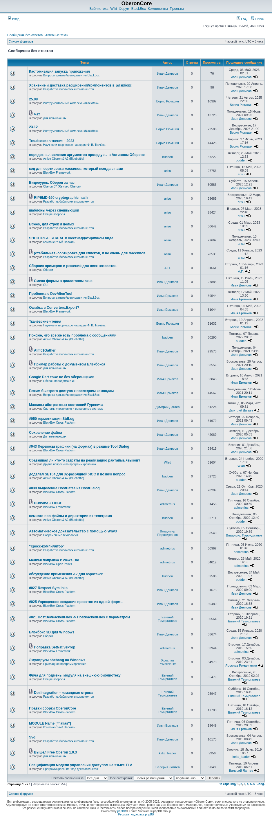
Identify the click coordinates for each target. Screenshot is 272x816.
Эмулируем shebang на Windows (57, 660)
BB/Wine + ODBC (48, 503)
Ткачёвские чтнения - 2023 (51, 141)
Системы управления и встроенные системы (73, 408)
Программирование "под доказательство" (71, 769)
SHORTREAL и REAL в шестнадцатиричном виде (71, 238)
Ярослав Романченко (168, 662)
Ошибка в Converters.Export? (54, 308)
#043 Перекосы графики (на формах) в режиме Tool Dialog (79, 446)
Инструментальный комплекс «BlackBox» (71, 103)
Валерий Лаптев (167, 767)
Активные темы (56, 35)
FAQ (242, 19)
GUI (45, 284)
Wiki (113, 9)
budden (167, 157)
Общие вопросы (54, 214)
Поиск (257, 19)
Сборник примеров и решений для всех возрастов (72, 266)
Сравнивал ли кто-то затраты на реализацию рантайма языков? (84, 460)
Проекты (177, 9)
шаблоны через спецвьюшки (54, 210)
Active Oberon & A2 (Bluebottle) (63, 158)
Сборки (48, 269)
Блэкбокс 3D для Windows (51, 632)
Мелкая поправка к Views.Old (54, 560)
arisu (167, 170)
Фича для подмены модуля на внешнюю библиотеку (75, 675)
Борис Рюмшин (167, 101)
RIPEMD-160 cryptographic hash (61, 198)
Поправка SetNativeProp (54, 647)
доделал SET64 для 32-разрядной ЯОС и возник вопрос (77, 474)
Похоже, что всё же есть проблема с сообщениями (72, 335)
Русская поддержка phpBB (136, 814)
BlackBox (138, 9)
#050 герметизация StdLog (51, 419)
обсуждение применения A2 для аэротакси (66, 574)
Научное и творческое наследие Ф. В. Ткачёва (74, 144)
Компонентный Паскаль (59, 242)
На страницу (228, 784)
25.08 (33, 99)
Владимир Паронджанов (167, 533)
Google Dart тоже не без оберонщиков (61, 377)
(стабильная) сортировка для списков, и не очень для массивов (90, 253)
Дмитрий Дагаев (167, 407)
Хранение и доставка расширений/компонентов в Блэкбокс (80, 85)
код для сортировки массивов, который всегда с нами (76, 169)
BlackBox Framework (56, 172)
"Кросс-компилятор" (46, 546)
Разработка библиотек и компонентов (68, 89)
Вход (13, 19)
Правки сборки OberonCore (52, 708)
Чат (37, 114)
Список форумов (21, 41)
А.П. (167, 268)
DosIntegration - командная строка (63, 693)
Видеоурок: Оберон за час (52, 183)
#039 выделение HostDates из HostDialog (64, 488)
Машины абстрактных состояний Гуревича (66, 405)
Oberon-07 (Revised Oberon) (62, 186)
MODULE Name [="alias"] (50, 723)
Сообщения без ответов (25, 35)
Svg (32, 737)
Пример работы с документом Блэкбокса (69, 364)
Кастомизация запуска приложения (59, 71)
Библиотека (98, 9)
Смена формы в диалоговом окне (63, 281)
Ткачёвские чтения (45, 321)
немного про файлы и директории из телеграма (70, 516)
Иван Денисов (167, 73)
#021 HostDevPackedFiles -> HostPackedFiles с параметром (79, 617)
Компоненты (158, 9)
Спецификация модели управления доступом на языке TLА (81, 765)
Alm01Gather (45, 350)
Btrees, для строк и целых (51, 224)
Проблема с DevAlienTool (50, 294)
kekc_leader (167, 753)
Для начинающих (54, 118)
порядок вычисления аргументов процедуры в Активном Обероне (87, 155)
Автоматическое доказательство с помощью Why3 (73, 531)
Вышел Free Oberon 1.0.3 (55, 752)
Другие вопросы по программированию (69, 464)
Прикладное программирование (64, 664)
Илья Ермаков (167, 295)
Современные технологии (60, 535)
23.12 (33, 127)
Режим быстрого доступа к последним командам (71, 391)
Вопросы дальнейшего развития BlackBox (71, 75)
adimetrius (167, 504)
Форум (124, 9)
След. (261, 784)
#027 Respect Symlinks (48, 588)
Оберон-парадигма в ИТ (59, 381)
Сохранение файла (45, 433)
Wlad (167, 462)
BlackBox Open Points (57, 564)
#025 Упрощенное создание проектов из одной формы (76, 602)
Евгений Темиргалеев (167, 618)
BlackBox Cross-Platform (59, 422)
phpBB (121, 811)
